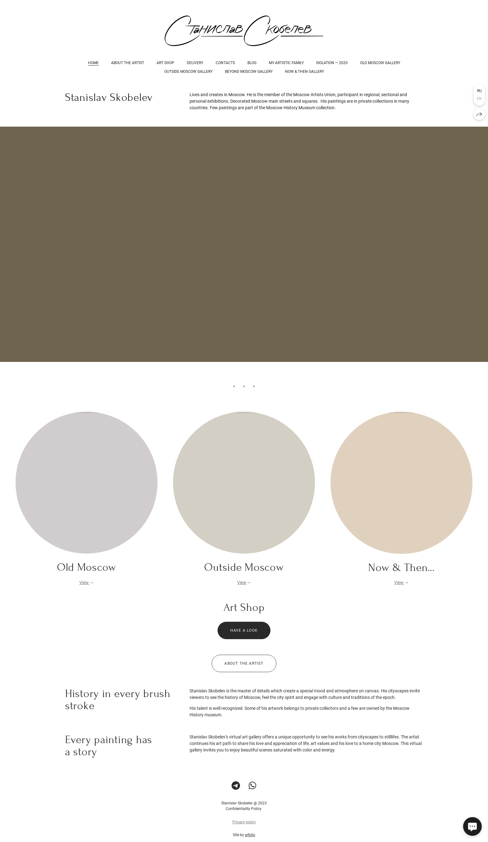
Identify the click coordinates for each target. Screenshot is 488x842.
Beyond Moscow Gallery (249, 71)
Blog (251, 63)
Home (93, 63)
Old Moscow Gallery (380, 63)
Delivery (195, 63)
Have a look (244, 635)
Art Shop (165, 63)
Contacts (225, 63)
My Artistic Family (286, 63)
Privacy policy (244, 827)
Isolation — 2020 (332, 63)
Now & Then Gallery (304, 71)
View (84, 587)
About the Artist (127, 63)
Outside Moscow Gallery (188, 71)
